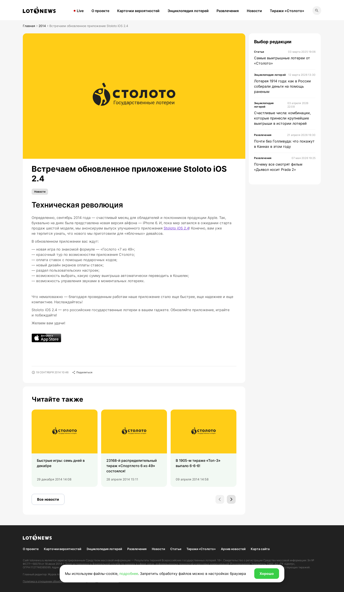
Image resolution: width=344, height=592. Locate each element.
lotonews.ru (37, 560)
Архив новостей (233, 549)
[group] (65, 448)
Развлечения (228, 11)
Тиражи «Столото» (287, 11)
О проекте (100, 11)
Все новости (48, 499)
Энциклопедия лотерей (188, 11)
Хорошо (267, 573)
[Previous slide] (219, 499)
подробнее (128, 573)
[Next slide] (231, 499)
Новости (254, 11)
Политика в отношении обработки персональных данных (59, 581)
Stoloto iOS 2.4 (176, 228)
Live (80, 11)
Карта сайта (260, 549)
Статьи (175, 549)
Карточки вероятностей (138, 11)
